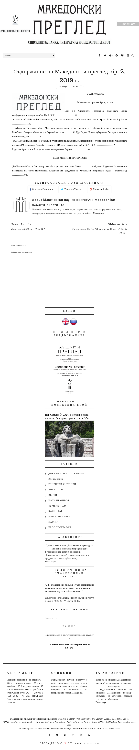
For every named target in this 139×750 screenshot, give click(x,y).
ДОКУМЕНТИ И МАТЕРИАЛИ (66, 473)
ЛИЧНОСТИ (55, 489)
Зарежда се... (51, 618)
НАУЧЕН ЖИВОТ (58, 500)
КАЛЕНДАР (55, 511)
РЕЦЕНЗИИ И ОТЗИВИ (62, 484)
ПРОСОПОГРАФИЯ (60, 527)
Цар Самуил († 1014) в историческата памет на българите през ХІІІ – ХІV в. (67, 416)
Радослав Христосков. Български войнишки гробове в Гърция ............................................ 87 (51, 149)
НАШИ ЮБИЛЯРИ (59, 516)
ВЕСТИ (52, 495)
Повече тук (50, 561)
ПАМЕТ (53, 522)
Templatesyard (86, 743)
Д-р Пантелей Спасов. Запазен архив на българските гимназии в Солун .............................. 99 (53, 166)
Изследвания (56, 479)
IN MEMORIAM (57, 505)
